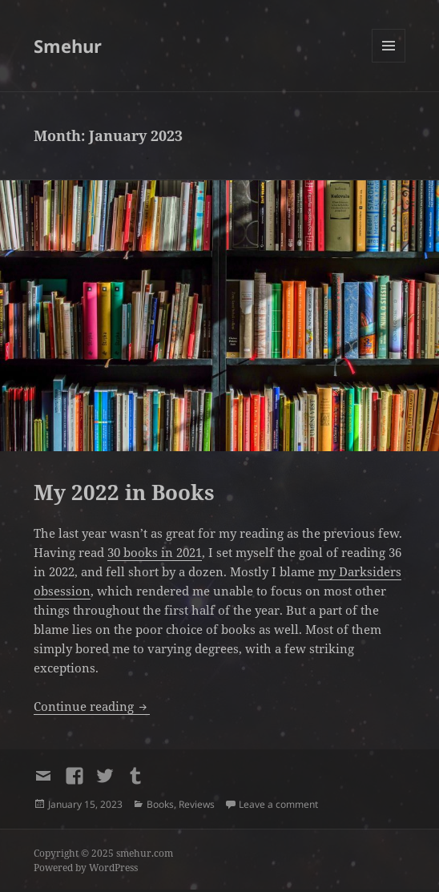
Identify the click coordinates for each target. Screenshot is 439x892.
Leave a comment (278, 804)
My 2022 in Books (124, 492)
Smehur (68, 46)
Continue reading (92, 706)
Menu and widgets (389, 62)
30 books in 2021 (154, 552)
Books (160, 804)
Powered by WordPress (86, 867)
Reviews (197, 804)
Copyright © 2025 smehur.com (103, 853)
